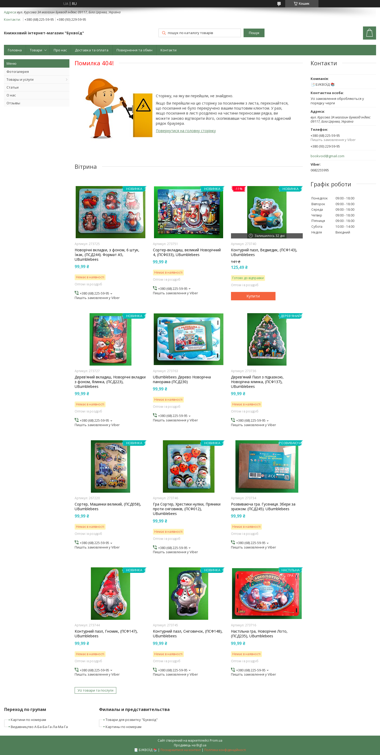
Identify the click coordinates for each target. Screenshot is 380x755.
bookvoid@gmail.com (327, 156)
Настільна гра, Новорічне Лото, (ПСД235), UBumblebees (259, 633)
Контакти (169, 50)
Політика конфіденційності (225, 750)
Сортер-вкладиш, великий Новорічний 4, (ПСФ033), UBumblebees (187, 252)
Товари (36, 50)
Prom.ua (216, 740)
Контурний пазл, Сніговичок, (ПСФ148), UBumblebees (188, 633)
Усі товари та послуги (95, 690)
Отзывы (13, 103)
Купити (253, 295)
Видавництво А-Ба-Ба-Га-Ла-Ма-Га (39, 726)
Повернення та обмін (134, 50)
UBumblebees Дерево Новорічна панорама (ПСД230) (182, 379)
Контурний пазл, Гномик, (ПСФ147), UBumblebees (106, 633)
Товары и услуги (20, 79)
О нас (11, 95)
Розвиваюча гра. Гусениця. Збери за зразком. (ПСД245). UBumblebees (263, 506)
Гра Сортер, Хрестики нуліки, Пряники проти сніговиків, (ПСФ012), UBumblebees (187, 509)
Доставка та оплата (91, 50)
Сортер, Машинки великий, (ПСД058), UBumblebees (108, 506)
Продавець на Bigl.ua (190, 745)
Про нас (60, 50)
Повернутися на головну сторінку (186, 130)
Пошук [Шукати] (254, 33)
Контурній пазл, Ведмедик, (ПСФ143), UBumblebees (264, 252)
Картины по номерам (123, 726)
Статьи (13, 87)
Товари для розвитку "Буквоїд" (132, 719)
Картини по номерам (28, 719)
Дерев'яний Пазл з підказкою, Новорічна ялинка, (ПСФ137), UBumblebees (257, 382)
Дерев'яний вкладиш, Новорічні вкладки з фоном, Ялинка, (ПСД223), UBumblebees (110, 382)
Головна (15, 50)
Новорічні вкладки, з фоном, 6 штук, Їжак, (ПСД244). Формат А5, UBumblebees (107, 255)
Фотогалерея (18, 71)
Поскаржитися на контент (181, 750)
